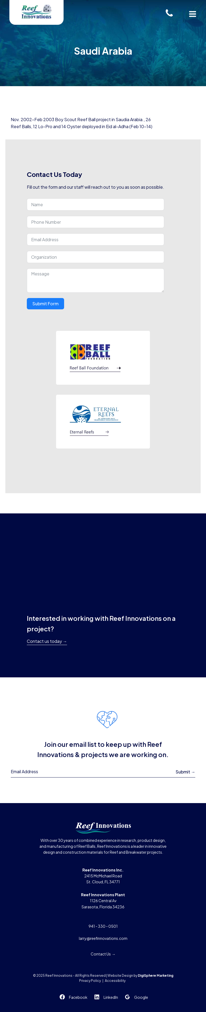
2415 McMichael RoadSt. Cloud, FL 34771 (103, 875)
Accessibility (115, 981)
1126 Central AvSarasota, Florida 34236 (103, 900)
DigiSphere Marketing (155, 976)
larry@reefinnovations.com (103, 938)
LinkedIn (111, 997)
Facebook (78, 997)
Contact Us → (103, 953)
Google (141, 997)
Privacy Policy (90, 981)
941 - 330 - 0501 (103, 926)
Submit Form (45, 303)
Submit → (185, 772)
